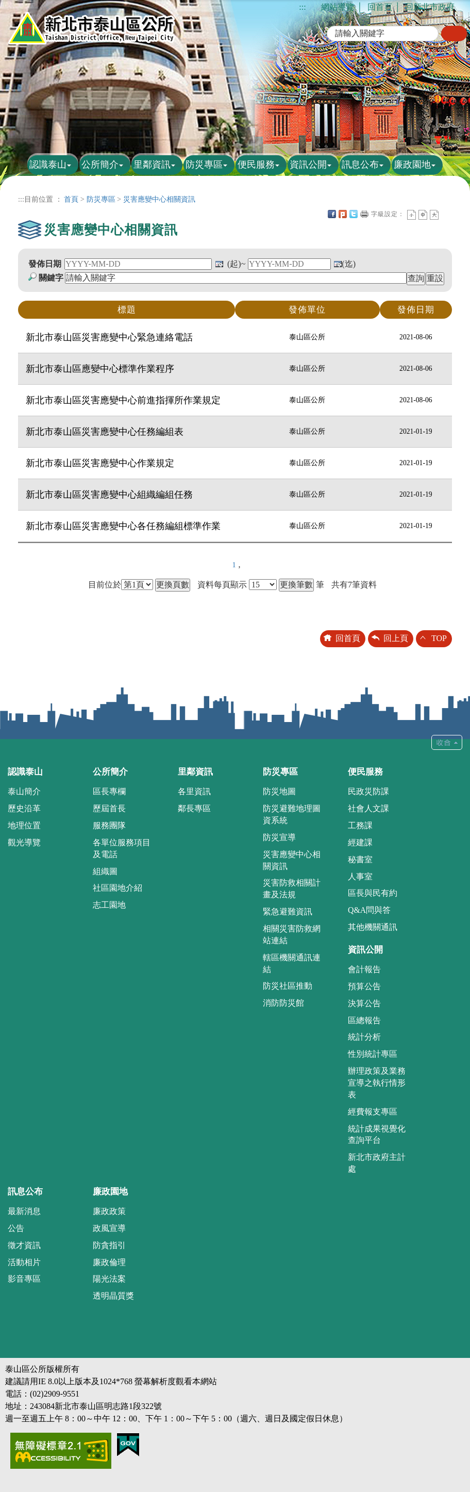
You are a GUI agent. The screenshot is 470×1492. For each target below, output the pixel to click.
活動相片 (24, 1262)
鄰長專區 (194, 808)
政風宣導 (109, 1228)
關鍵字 (51, 277)
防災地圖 (279, 791)
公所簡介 (100, 164)
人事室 (360, 876)
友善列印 (364, 214)
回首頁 (379, 7)
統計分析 (364, 1036)
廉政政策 (109, 1211)
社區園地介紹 (117, 887)
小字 (411, 215)
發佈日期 (44, 263)
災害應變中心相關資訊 (159, 199)
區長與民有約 (372, 893)
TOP (439, 638)
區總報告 (364, 1020)
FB (332, 214)
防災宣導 (279, 837)
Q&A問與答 (369, 910)
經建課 (360, 842)
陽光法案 (109, 1278)
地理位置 (24, 825)
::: (302, 7)
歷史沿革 (24, 808)
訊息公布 (360, 164)
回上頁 (395, 638)
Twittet (353, 214)
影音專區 (24, 1278)
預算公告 (364, 986)
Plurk (343, 214)
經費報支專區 (372, 1111)
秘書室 (360, 859)
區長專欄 (109, 791)
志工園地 (109, 904)
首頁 (71, 199)
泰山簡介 (24, 791)
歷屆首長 (109, 808)
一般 (422, 215)
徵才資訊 (24, 1245)
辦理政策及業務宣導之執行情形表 (377, 1083)
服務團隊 (109, 825)
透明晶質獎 (113, 1295)
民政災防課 (368, 791)
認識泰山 (47, 164)
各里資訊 (194, 791)
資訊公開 (308, 164)
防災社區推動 (287, 985)
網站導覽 (337, 7)
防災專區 (204, 164)
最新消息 (24, 1211)
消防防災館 (283, 1002)
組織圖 (105, 871)
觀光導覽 (24, 842)
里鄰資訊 (152, 164)
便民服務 (256, 164)
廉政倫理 (109, 1262)
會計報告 (364, 969)
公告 (16, 1228)
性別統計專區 (372, 1054)
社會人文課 (368, 808)
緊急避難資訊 (287, 911)
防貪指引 (109, 1245)
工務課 (360, 825)
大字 (434, 215)
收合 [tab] (446, 742)
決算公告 (364, 1003)
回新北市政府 (430, 7)
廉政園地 (412, 164)
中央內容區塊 (445, 214)
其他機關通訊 (372, 927)
